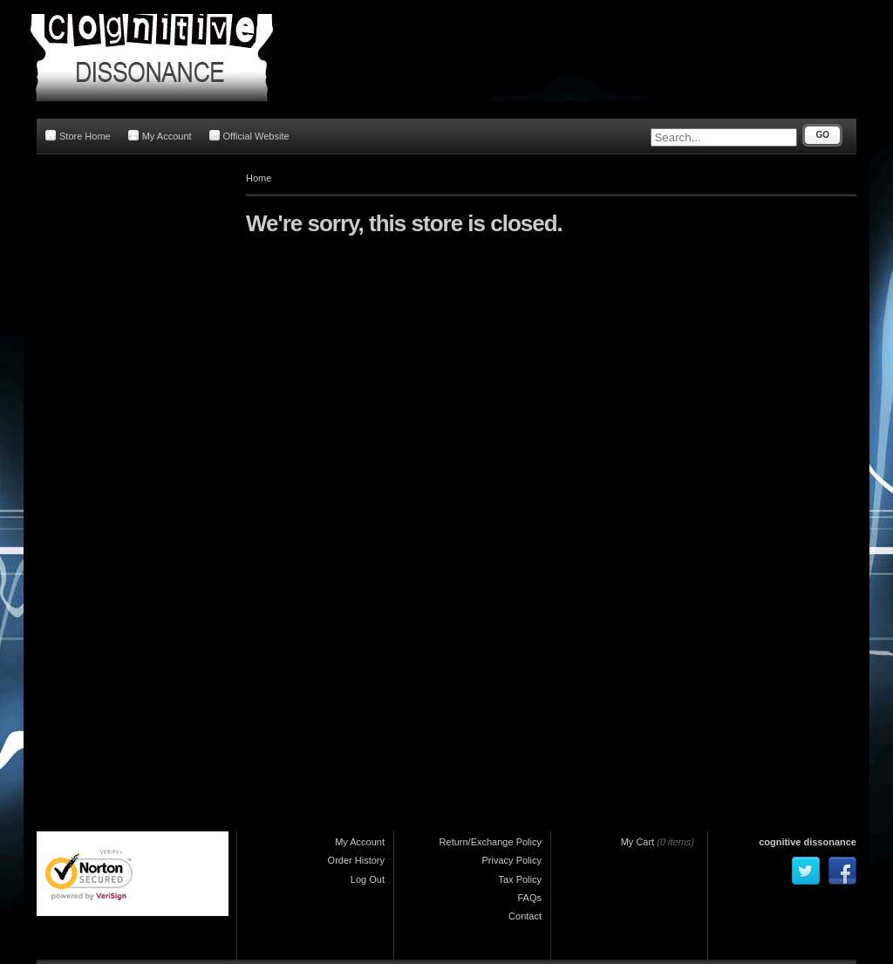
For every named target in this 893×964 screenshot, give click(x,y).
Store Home (78, 135)
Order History (356, 860)
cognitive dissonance (807, 842)
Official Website (249, 135)
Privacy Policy (512, 860)
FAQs (529, 897)
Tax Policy (520, 879)
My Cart (638, 842)
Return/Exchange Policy (491, 842)
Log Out (368, 879)
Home (258, 178)
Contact (525, 916)
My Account (160, 135)
